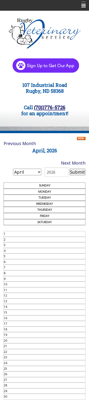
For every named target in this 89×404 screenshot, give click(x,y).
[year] (56, 172)
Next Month (73, 163)
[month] (27, 172)
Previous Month (20, 143)
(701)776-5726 (49, 107)
